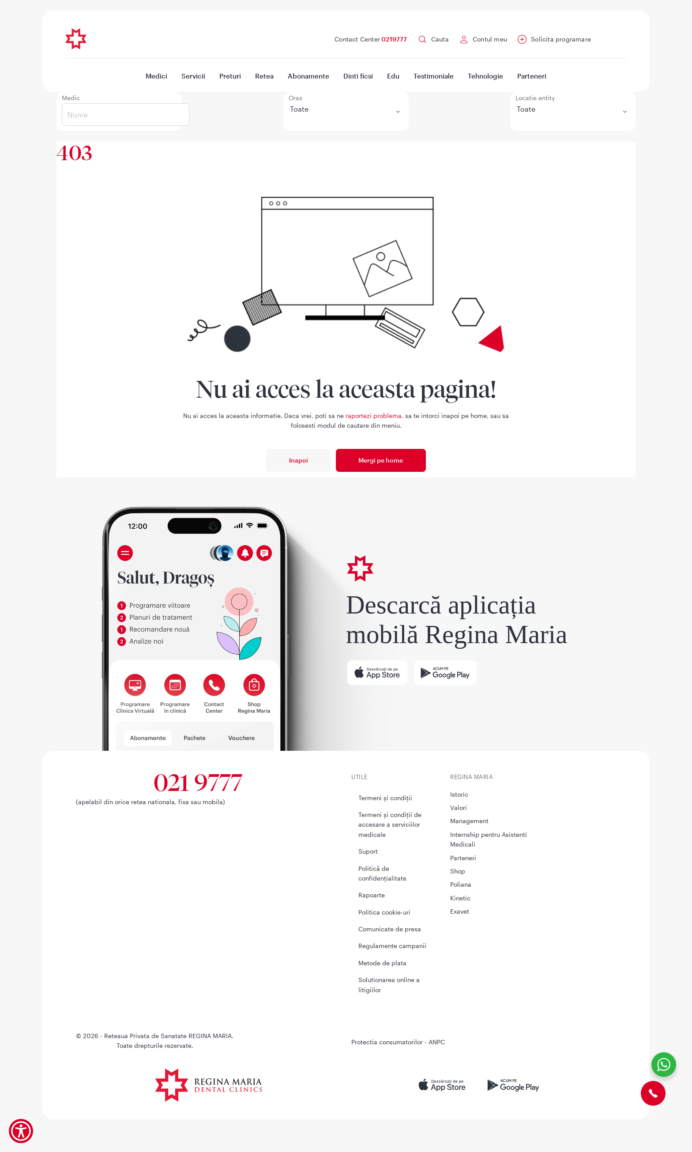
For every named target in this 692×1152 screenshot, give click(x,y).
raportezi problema (374, 415)
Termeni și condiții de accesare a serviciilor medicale (389, 824)
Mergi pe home (380, 460)
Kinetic (460, 898)
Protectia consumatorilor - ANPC (398, 1042)
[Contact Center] (653, 1092)
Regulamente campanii (392, 945)
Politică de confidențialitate (382, 873)
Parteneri (531, 76)
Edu (393, 76)
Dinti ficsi (358, 76)
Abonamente (308, 76)
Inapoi (298, 460)
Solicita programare (561, 39)
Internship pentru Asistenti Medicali (488, 839)
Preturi (230, 76)
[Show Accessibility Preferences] (21, 1131)
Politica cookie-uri (384, 912)
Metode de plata (382, 963)
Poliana (460, 884)
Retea (264, 76)
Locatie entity (535, 98)
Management (469, 820)
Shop (457, 871)
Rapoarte (371, 895)
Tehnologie (485, 76)
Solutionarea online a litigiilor (389, 984)
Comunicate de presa (389, 929)
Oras (295, 98)
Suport (368, 851)
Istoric (459, 794)
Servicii (193, 76)
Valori (458, 807)
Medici (156, 76)
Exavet (459, 911)
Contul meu (490, 39)
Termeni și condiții (385, 798)
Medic (71, 98)
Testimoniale (434, 76)
